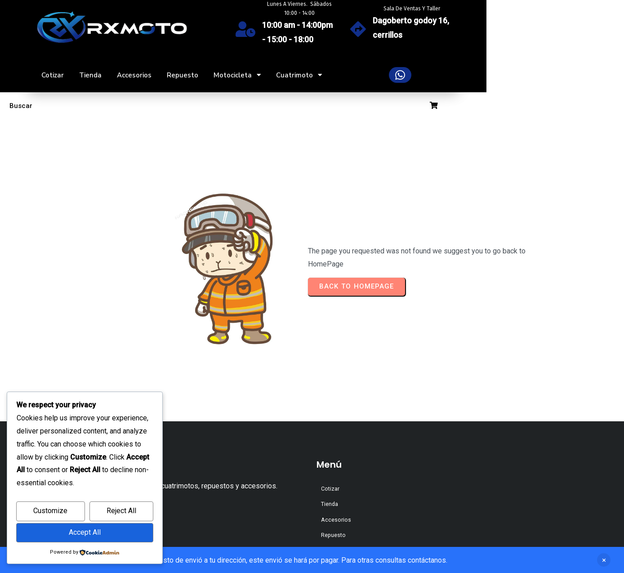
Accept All (85, 532)
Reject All (121, 510)
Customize (50, 510)
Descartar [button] (604, 560)
